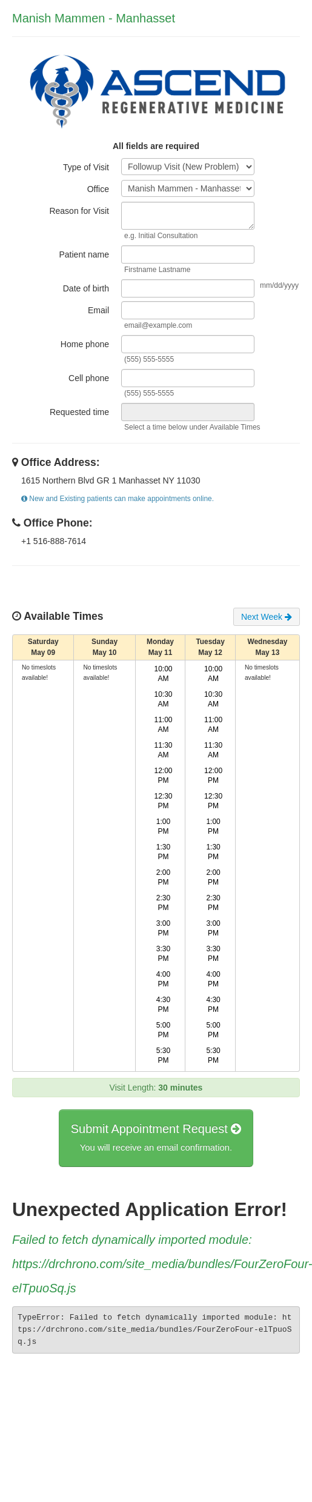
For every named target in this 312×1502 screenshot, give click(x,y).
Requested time (79, 412)
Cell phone (88, 378)
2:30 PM (163, 903)
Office (98, 189)
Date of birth (86, 288)
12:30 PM (163, 801)
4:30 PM (163, 1004)
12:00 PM (163, 775)
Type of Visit (86, 167)
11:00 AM (163, 725)
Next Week (266, 617)
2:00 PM (163, 877)
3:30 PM (163, 954)
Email (98, 310)
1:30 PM (163, 852)
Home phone (85, 344)
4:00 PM (163, 979)
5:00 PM (163, 1030)
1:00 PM (163, 826)
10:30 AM (163, 699)
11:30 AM (163, 750)
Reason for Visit (79, 211)
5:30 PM (163, 1055)
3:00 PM (163, 928)
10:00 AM (163, 674)
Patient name (84, 254)
